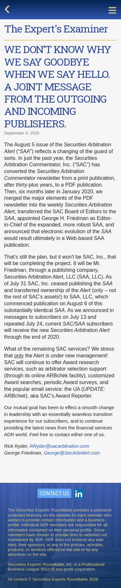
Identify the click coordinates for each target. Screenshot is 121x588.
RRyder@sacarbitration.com (59, 446)
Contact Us (54, 493)
